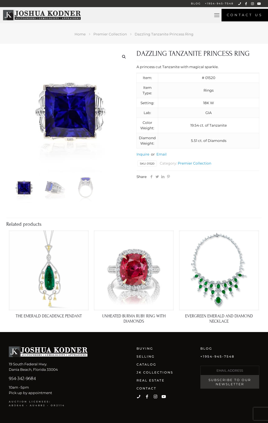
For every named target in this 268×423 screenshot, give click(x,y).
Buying (145, 348)
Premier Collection (110, 34)
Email (161, 154)
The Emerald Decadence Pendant (49, 316)
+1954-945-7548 (217, 356)
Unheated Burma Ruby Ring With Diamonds (134, 319)
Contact (146, 388)
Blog (206, 348)
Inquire (143, 154)
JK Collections (155, 372)
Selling (146, 356)
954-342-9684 (22, 378)
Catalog (146, 364)
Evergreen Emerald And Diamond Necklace (219, 319)
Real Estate (151, 380)
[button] (124, 57)
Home (80, 34)
